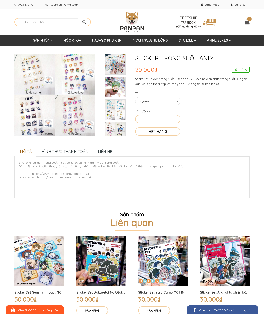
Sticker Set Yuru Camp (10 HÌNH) (163, 292)
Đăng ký (238, 4)
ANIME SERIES (219, 42)
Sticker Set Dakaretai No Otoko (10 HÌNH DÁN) (112, 292)
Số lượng (142, 111)
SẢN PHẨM (42, 42)
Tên (138, 93)
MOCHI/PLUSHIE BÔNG (150, 40)
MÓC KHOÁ (72, 40)
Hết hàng (157, 131)
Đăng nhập (210, 4)
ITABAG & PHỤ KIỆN (106, 40)
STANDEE (187, 42)
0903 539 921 (25, 4)
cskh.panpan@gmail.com (61, 4)
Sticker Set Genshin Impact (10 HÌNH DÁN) (46, 292)
